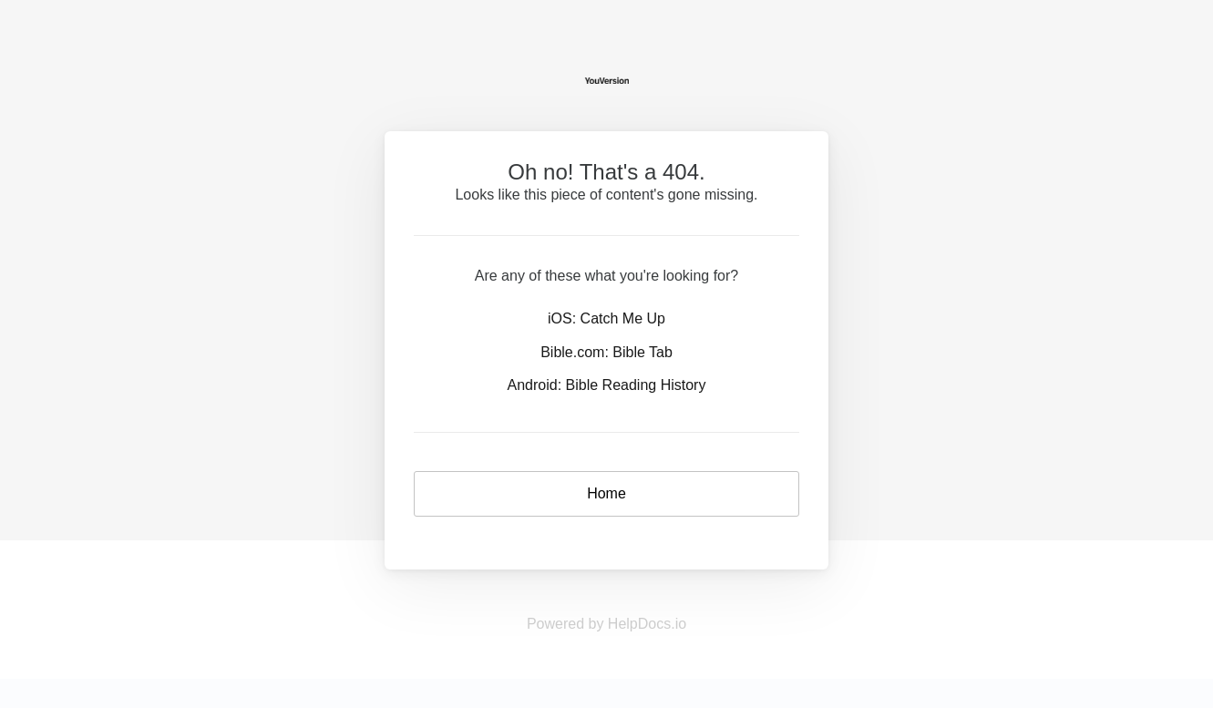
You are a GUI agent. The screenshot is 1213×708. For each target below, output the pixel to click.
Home (606, 493)
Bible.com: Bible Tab (606, 352)
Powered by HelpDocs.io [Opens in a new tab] (606, 623)
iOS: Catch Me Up (606, 318)
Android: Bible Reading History (607, 385)
